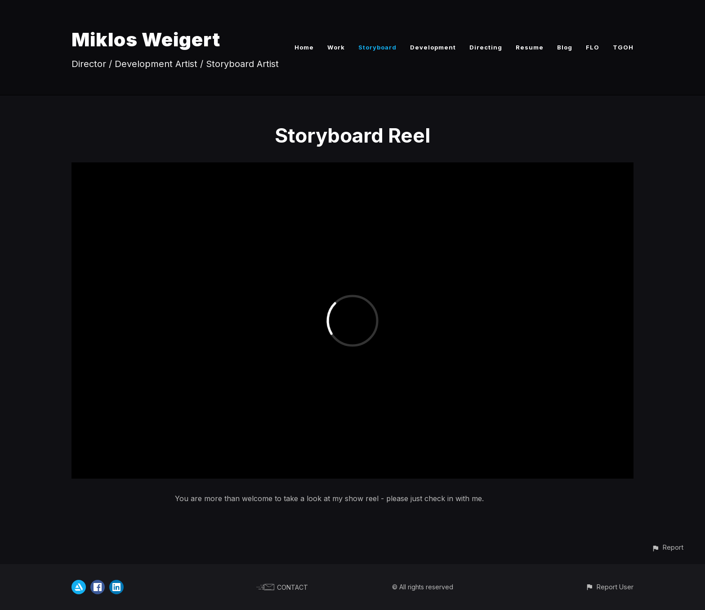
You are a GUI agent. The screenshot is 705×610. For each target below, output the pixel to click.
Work (336, 47)
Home (304, 47)
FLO (592, 47)
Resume (530, 47)
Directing (485, 47)
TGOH (623, 47)
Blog (564, 47)
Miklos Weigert (145, 39)
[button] (667, 547)
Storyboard (377, 47)
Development (433, 47)
